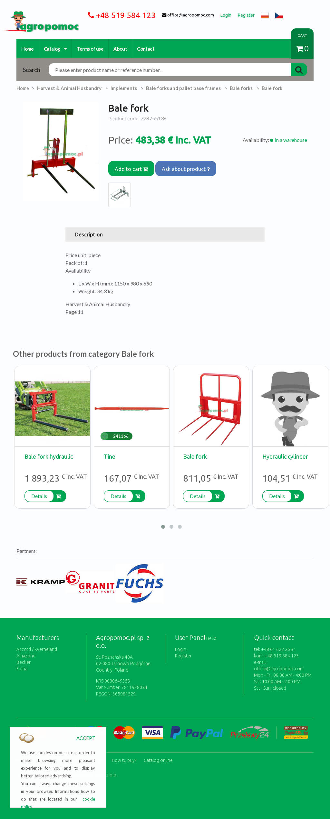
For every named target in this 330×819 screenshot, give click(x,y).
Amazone (25, 650)
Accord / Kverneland (36, 643)
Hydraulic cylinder (285, 451)
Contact (145, 49)
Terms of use (90, 49)
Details (39, 490)
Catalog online (158, 751)
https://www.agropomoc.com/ (35, 15)
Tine (109, 451)
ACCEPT (85, 738)
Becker (23, 656)
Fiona (21, 663)
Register (183, 650)
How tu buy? (124, 751)
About (120, 49)
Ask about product (191, 166)
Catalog (55, 49)
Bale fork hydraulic (48, 451)
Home (27, 49)
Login (180, 643)
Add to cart (133, 166)
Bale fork (195, 451)
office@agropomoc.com (279, 663)
